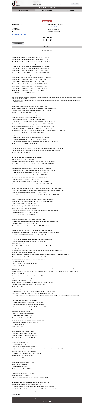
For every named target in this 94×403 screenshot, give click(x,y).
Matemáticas (56, 26)
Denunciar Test (16, 394)
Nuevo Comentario (18, 43)
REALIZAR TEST (47, 21)
